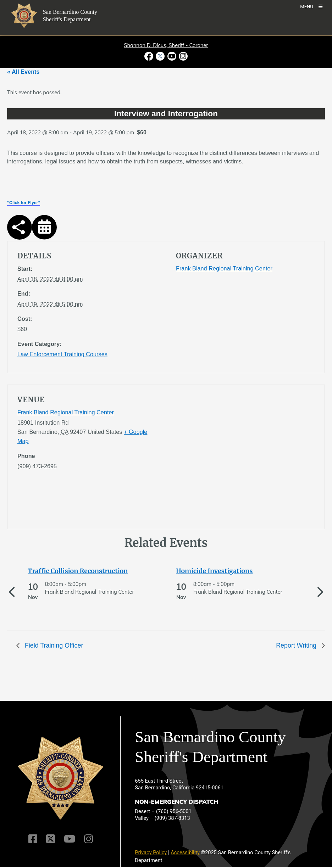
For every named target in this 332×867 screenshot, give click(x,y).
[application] (245, 458)
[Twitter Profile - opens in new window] (160, 56)
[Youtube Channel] (69, 839)
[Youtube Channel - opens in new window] (171, 56)
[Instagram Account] (88, 839)
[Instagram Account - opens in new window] (182, 56)
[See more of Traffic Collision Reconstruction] (81, 571)
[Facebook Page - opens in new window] (149, 56)
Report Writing (297, 645)
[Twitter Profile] (50, 839)
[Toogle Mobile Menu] (311, 6)
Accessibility (185, 852)
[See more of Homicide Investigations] (229, 571)
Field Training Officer (53, 645)
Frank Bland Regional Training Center (224, 268)
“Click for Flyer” (23, 202)
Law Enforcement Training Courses (62, 354)
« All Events (23, 71)
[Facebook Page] (32, 839)
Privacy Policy (151, 852)
